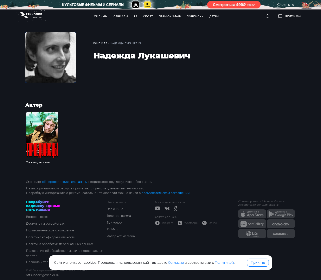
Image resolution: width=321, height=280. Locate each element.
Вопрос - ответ (37, 217)
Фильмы (101, 16)
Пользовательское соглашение (50, 230)
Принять (258, 262)
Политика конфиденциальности (50, 237)
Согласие (176, 263)
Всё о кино (115, 209)
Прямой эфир (170, 16)
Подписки (195, 16)
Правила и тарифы (40, 262)
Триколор (114, 222)
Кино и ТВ (100, 43)
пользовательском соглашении (166, 193)
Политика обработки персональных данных (59, 244)
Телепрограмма (119, 216)
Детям (214, 16)
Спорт (148, 16)
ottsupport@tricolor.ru (42, 275)
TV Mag (112, 229)
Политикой (224, 263)
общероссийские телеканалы (65, 182)
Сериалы (121, 16)
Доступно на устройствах (45, 223)
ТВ (135, 16)
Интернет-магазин (121, 236)
